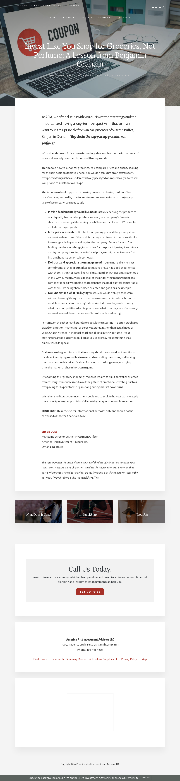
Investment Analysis (64, 75)
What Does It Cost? (38, 514)
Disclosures (37, 659)
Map (147, 659)
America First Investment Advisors (47, 6)
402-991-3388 (90, 591)
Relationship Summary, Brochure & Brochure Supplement (84, 659)
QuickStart (90, 514)
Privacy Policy (131, 659)
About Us (142, 514)
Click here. (145, 778)
